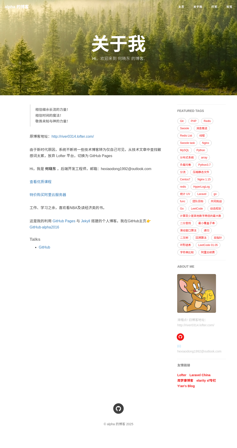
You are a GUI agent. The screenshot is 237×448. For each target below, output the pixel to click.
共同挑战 (216, 201)
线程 (202, 135)
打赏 (214, 6)
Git (181, 121)
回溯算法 (200, 237)
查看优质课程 (41, 182)
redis (183, 186)
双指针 (218, 237)
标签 (229, 6)
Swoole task (187, 143)
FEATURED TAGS (190, 111)
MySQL (184, 150)
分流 (182, 172)
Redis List (186, 135)
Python (200, 150)
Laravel (201, 194)
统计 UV (185, 194)
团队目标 (197, 201)
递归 (206, 230)
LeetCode (197, 208)
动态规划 (215, 208)
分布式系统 (187, 157)
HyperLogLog (201, 186)
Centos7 (185, 179)
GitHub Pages (64, 221)
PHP (194, 121)
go (215, 194)
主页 (181, 6)
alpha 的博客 (17, 7)
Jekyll (85, 221)
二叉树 (184, 237)
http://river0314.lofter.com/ (73, 136)
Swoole (184, 128)
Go (182, 208)
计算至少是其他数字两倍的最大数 (200, 216)
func (182, 201)
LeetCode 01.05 (208, 245)
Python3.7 (204, 164)
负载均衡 (185, 164)
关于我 (197, 6)
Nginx (205, 143)
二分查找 (185, 223)
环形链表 (185, 245)
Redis (207, 121)
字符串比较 (187, 252)
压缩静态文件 (201, 172)
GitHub (44, 247)
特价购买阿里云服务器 (48, 195)
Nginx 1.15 (204, 179)
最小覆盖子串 (206, 223)
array (204, 157)
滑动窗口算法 (188, 230)
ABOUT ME (185, 266)
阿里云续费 (208, 252)
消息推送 (201, 128)
